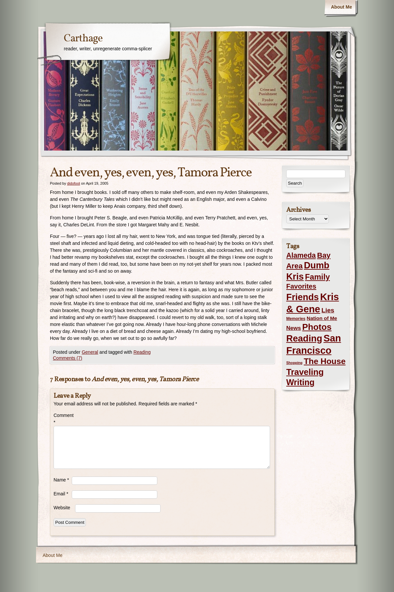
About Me (341, 7)
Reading (142, 352)
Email (61, 493)
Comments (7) (67, 358)
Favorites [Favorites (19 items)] (301, 286)
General (90, 352)
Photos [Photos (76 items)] (317, 327)
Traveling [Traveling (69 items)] (305, 372)
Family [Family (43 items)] (317, 276)
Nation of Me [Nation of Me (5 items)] (322, 318)
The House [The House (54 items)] (324, 361)
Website (62, 507)
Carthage (83, 38)
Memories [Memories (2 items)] (295, 318)
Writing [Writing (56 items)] (300, 382)
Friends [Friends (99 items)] (302, 297)
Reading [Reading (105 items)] (304, 338)
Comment (63, 419)
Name (61, 479)
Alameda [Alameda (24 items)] (301, 255)
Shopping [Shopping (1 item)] (294, 363)
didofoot (73, 183)
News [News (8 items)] (293, 328)
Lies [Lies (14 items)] (328, 310)
